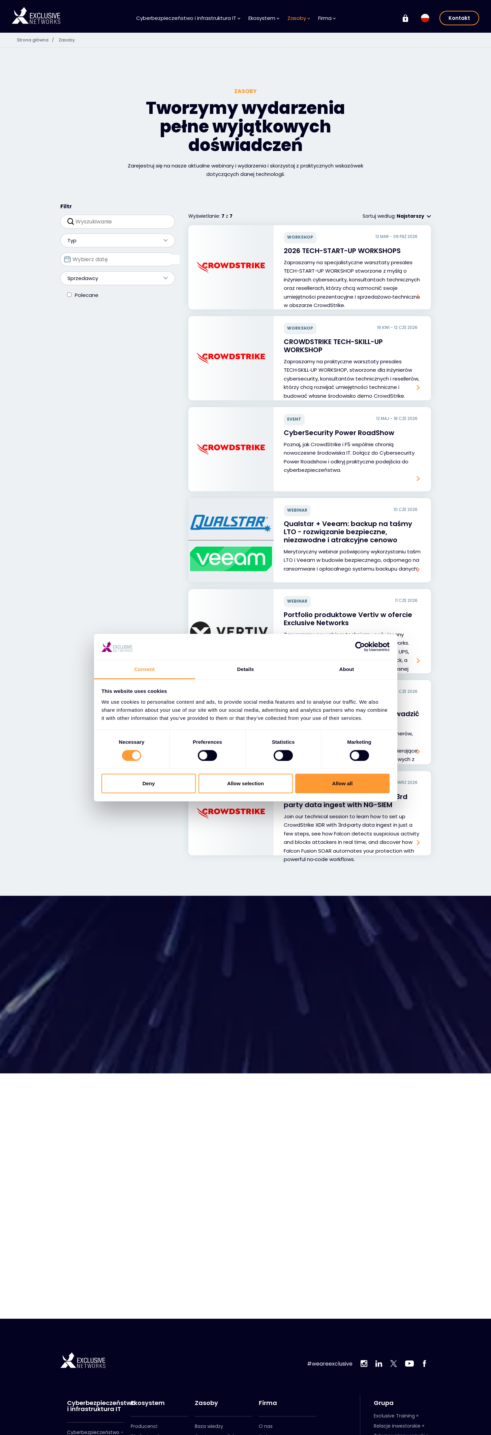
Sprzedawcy (114, 278)
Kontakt (459, 18)
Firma (327, 18)
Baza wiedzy (209, 1426)
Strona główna (38, 39)
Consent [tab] (144, 669)
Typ (114, 240)
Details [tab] (245, 669)
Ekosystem (263, 18)
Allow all (342, 783)
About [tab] (346, 669)
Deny (149, 783)
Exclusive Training (394, 1415)
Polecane (86, 295)
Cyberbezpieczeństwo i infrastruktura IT (188, 18)
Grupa (384, 1403)
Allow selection (245, 783)
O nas (266, 1426)
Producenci (144, 1426)
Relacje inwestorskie (397, 1426)
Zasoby (298, 18)
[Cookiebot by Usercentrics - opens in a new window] (360, 647)
